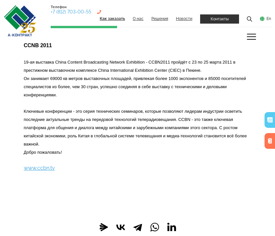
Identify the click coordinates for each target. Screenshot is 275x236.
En (268, 18)
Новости (184, 18)
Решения (159, 18)
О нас (138, 18)
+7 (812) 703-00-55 (71, 11)
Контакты (220, 19)
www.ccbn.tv (39, 168)
